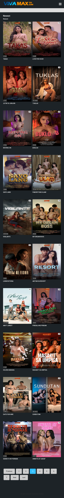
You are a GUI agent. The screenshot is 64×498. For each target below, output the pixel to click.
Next (14, 477)
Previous (9, 471)
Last (23, 477)
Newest (5, 19)
